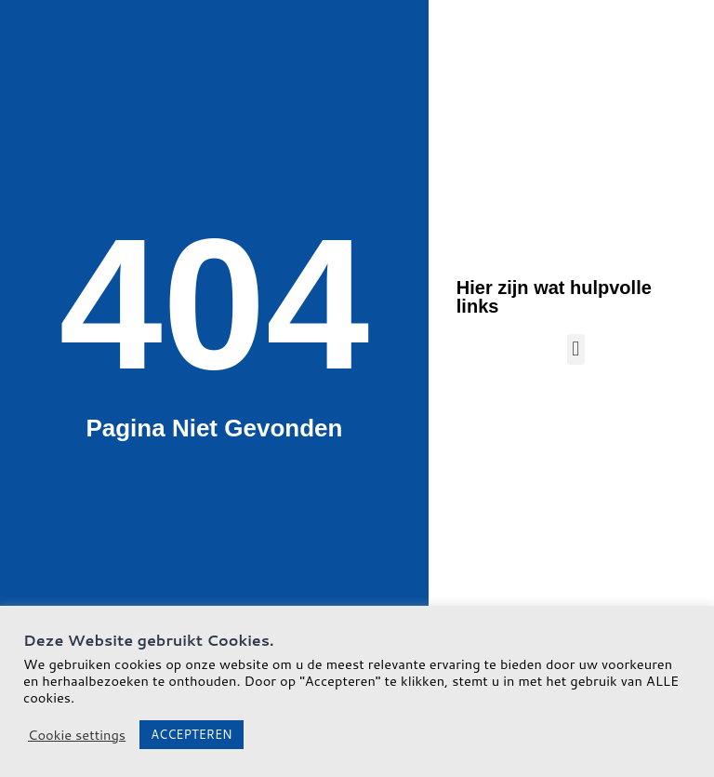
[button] (576, 349)
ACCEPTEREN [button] (191, 734)
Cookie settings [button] (77, 735)
